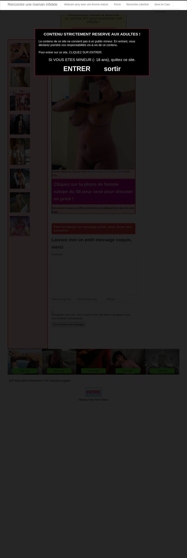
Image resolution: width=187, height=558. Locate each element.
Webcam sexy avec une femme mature (86, 4)
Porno (117, 4)
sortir (112, 69)
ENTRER (76, 69)
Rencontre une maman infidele (32, 4)
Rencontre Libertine (137, 4)
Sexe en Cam (162, 4)
